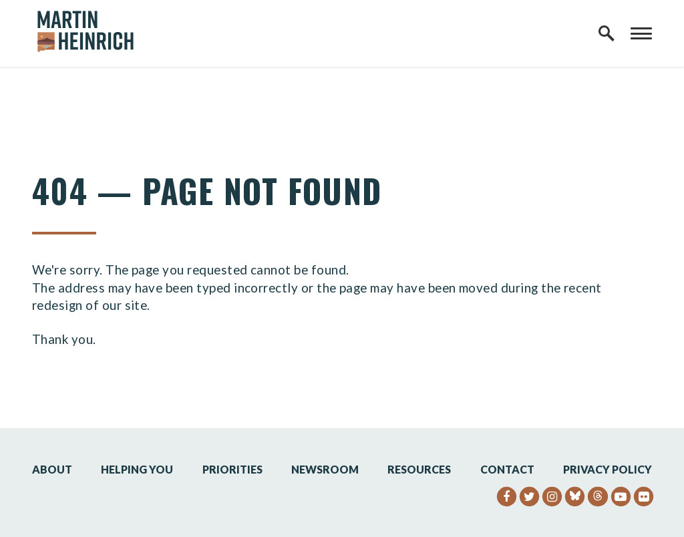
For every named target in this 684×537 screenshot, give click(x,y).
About (52, 469)
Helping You (137, 469)
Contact (507, 469)
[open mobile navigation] (641, 33)
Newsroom (325, 469)
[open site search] (606, 33)
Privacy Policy (607, 469)
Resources (419, 469)
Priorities (232, 469)
